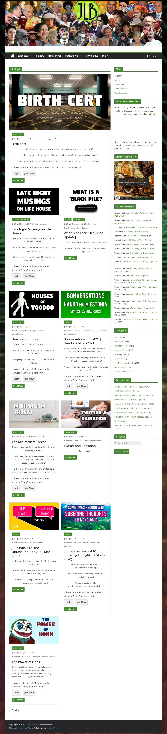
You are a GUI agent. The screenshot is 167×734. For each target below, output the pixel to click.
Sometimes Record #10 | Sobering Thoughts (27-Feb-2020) (84, 555)
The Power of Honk (26, 662)
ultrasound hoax (96, 441)
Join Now (29, 173)
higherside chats (38, 331)
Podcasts (68, 322)
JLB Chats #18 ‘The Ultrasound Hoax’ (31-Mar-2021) (31, 552)
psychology (54, 139)
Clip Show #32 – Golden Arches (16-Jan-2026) (133, 408)
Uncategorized (120, 367)
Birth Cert (19, 144)
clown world (26, 657)
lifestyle (42, 437)
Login (16, 173)
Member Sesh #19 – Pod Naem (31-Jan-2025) (133, 395)
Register (118, 76)
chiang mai (78, 542)
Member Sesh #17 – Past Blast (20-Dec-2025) (133, 417)
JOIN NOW (39, 56)
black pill (46, 139)
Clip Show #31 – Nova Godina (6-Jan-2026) (132, 412)
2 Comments (37, 539)
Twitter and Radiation (80, 446)
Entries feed (119, 84)
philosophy (103, 331)
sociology (43, 224)
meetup (52, 657)
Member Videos (18, 134)
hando (95, 331)
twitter (86, 441)
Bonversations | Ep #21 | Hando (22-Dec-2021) (82, 341)
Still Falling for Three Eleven (136, 231)
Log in (117, 80)
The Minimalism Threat (29, 442)
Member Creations (122, 346)
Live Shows (119, 341)
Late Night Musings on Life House (31, 231)
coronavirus (87, 331)
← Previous (14, 710)
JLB (15, 139)
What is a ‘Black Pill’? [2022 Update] (83, 235)
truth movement (70, 334)
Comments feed (121, 88)
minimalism (50, 437)
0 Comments (90, 224)
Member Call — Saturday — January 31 (137, 257)
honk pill (86, 542)
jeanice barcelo (17, 334)
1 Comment (86, 437)
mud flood (67, 546)
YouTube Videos (70, 432)
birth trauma (36, 139)
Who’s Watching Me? (139, 275)
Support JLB (92, 56)
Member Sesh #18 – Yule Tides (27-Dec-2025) (134, 404)
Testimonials (54, 56)
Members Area (72, 56)
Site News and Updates (21, 219)
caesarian (87, 228)
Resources (22, 56)
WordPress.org (120, 93)
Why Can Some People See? (142, 308)
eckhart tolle (36, 657)
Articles (67, 219)
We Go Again (120, 421)
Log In (105, 56)
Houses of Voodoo (25, 339)
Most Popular (79, 219)
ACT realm (70, 331)
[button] (29, 56)
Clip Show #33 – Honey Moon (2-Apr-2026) (139, 227)
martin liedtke (95, 542)
